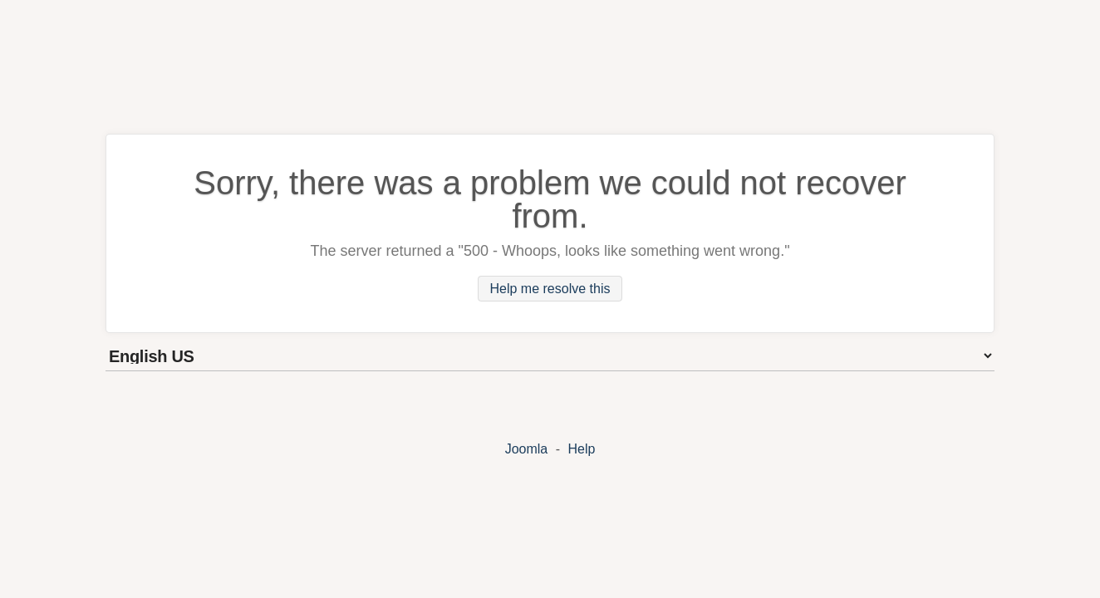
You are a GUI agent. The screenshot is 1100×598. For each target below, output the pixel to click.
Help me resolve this (550, 289)
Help (581, 449)
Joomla (526, 449)
